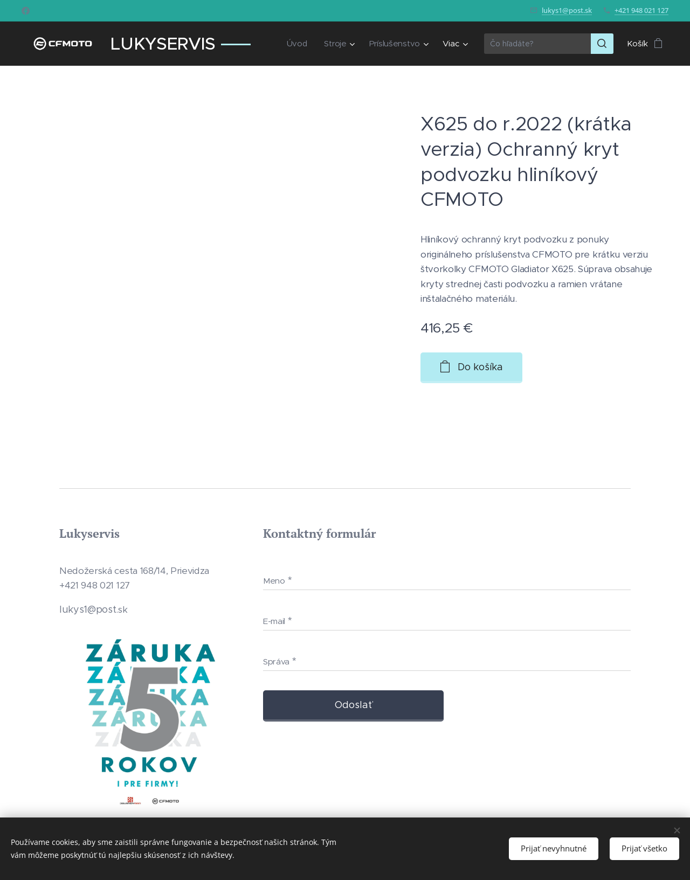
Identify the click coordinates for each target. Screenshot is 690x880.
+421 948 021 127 (641, 10)
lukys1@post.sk (567, 10)
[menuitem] (296, 43)
